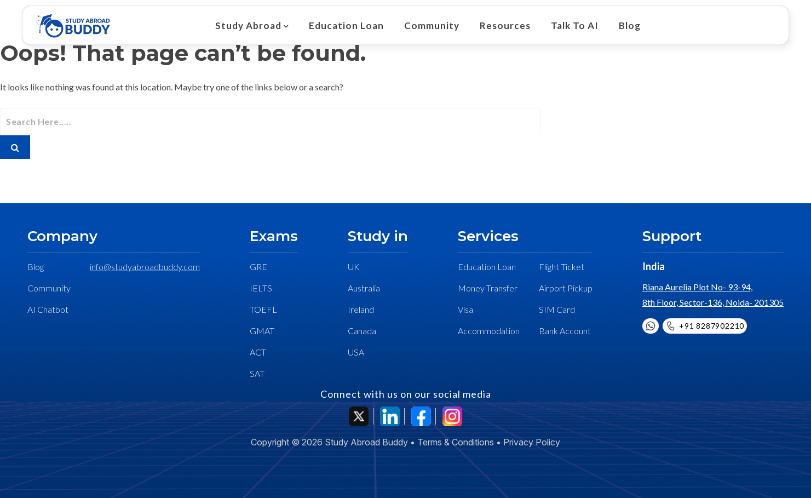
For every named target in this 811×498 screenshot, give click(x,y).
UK (354, 266)
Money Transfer (487, 288)
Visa (465, 309)
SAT (257, 373)
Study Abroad (248, 25)
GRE (258, 266)
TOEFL (263, 309)
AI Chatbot (47, 309)
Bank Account (565, 330)
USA (356, 352)
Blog (621, 25)
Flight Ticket (561, 266)
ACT (258, 352)
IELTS (261, 288)
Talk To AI (568, 25)
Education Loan (344, 25)
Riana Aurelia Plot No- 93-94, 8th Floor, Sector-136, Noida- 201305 (713, 294)
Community (428, 25)
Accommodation (489, 330)
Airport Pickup (566, 288)
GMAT (262, 330)
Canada (362, 330)
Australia (364, 288)
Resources (500, 25)
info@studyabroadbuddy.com (145, 266)
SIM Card (557, 309)
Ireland (361, 309)
